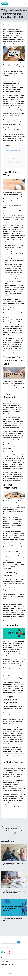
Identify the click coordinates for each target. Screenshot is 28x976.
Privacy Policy (4, 961)
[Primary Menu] (25, 4)
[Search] (19, 942)
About (2, 957)
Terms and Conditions (7, 964)
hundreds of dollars (8, 713)
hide (11, 145)
